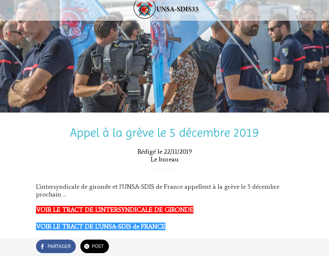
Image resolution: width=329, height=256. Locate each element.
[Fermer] (10, 10)
